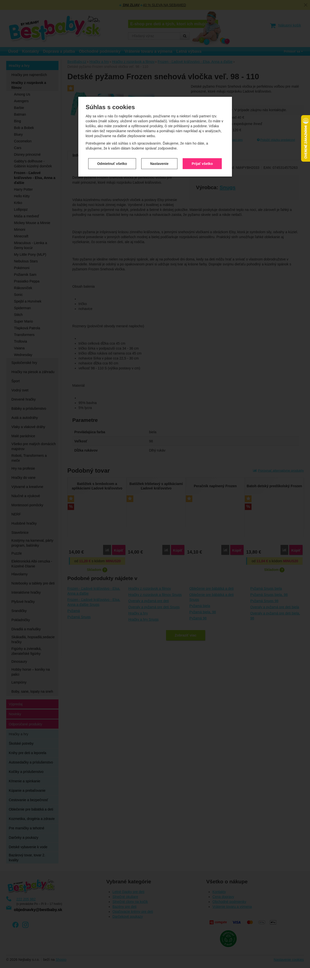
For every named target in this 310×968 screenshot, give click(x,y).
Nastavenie (159, 128)
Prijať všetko (202, 128)
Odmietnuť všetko (112, 128)
